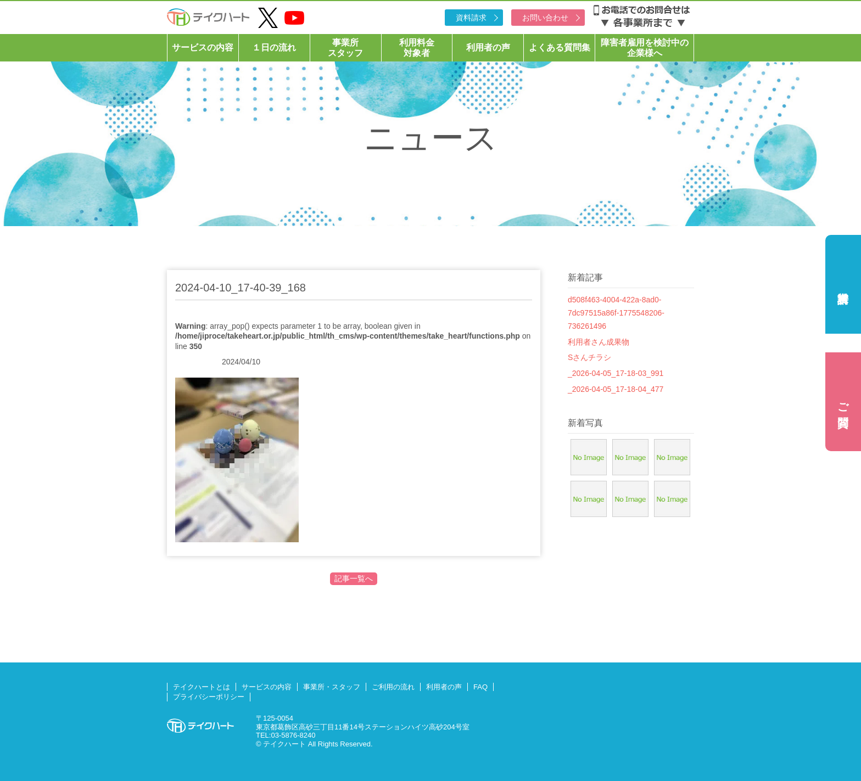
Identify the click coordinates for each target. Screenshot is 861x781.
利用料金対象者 (416, 48)
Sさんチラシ (589, 357)
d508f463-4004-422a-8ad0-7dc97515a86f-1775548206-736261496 (616, 312)
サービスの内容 (202, 47)
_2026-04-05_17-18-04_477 (615, 389)
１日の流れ (274, 47)
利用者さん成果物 (598, 342)
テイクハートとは (201, 687)
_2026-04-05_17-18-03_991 (615, 373)
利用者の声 (488, 47)
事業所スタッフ (345, 48)
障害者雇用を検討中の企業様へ (645, 48)
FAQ (480, 687)
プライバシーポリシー (208, 697)
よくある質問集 (559, 47)
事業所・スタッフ (331, 687)
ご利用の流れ (393, 687)
